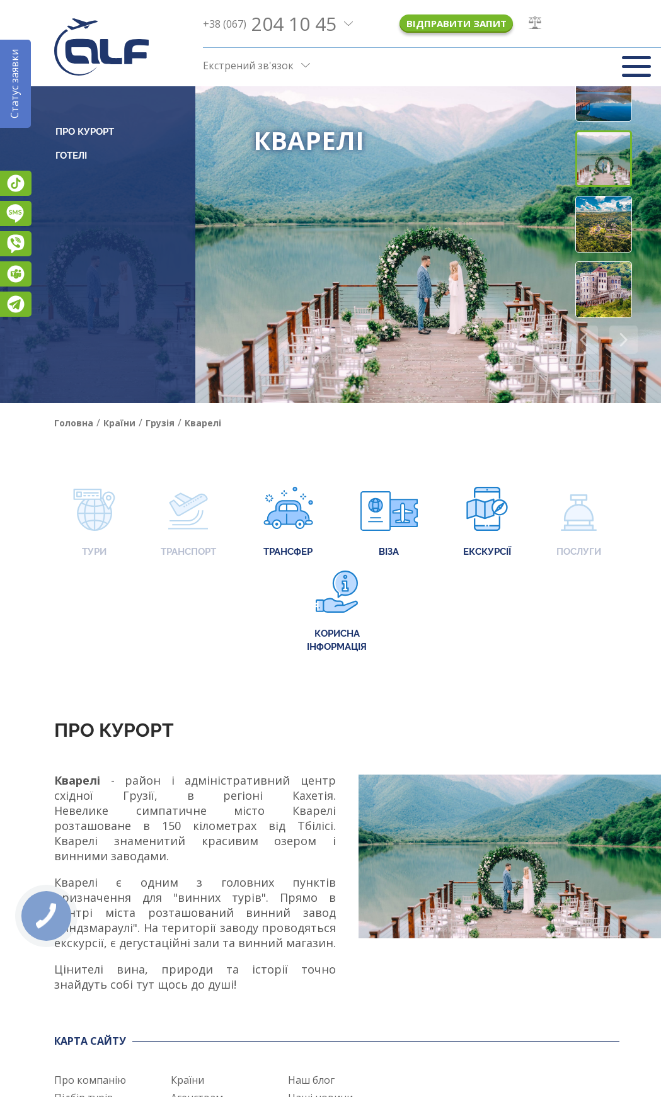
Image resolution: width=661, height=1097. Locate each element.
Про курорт (84, 131)
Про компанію (90, 1080)
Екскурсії (487, 523)
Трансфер (288, 523)
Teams (16, 274)
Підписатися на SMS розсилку (16, 213)
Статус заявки (14, 83)
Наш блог (311, 1080)
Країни (187, 1080)
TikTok (16, 183)
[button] (623, 340)
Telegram (16, 304)
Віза (389, 523)
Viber (16, 243)
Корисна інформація (337, 611)
